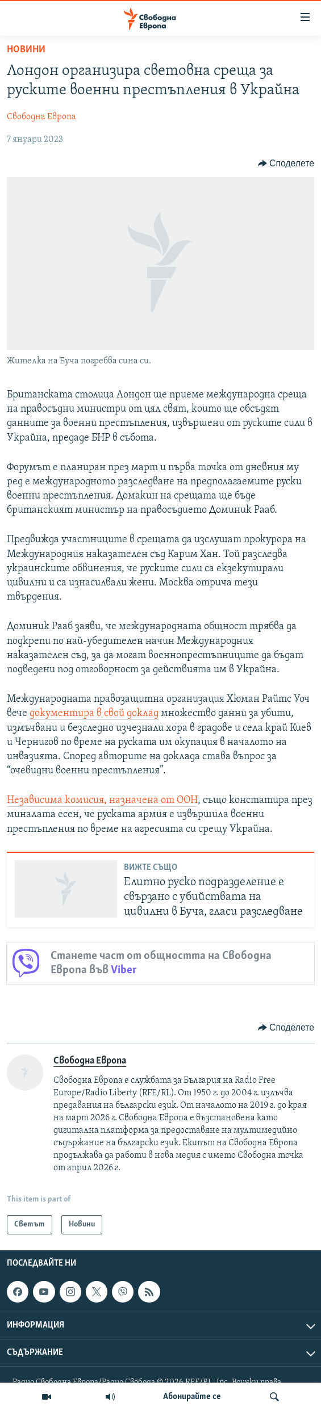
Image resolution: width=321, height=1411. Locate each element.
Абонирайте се (192, 1396)
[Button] (286, 163)
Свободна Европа (41, 117)
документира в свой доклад (94, 713)
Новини (26, 49)
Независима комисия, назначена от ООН (102, 800)
